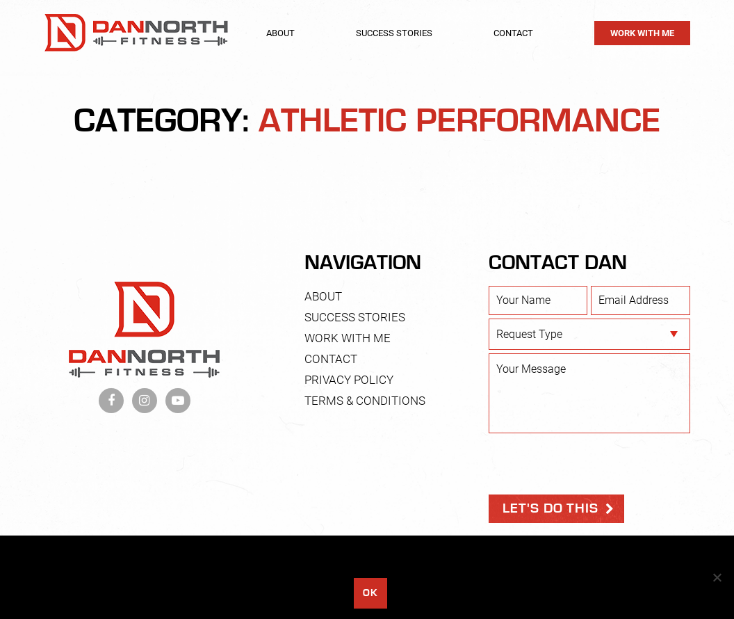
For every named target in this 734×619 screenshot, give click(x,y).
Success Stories (394, 33)
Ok (370, 593)
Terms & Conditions (364, 401)
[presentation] (594, 464)
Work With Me (642, 33)
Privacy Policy (348, 380)
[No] (717, 577)
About (280, 33)
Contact (513, 33)
